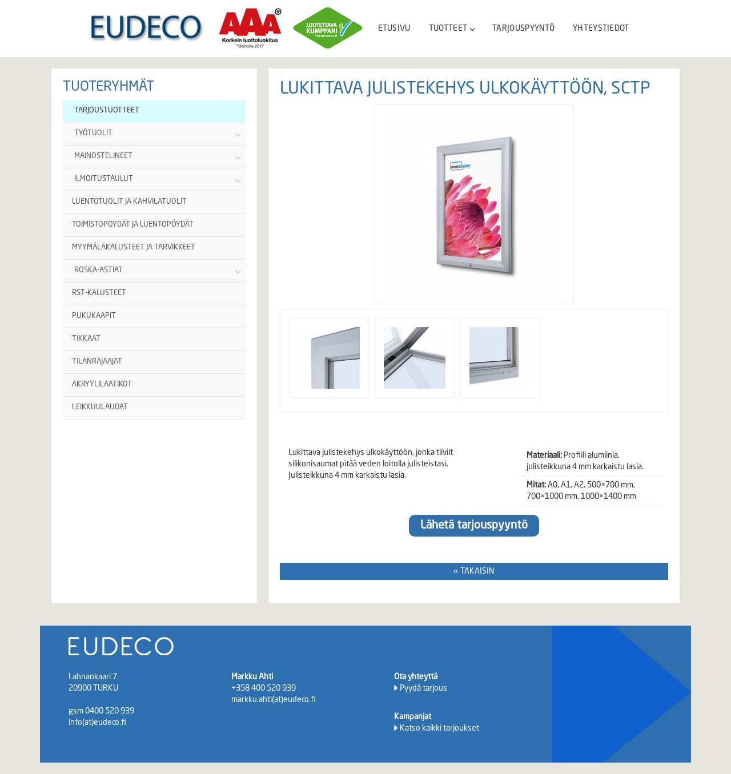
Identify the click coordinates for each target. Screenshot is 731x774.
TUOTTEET (451, 29)
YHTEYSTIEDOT (601, 29)
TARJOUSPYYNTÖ (523, 29)
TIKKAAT (86, 338)
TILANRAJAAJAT (97, 361)
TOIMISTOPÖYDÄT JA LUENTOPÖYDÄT (133, 224)
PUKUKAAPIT (94, 316)
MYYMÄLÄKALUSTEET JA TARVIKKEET (133, 247)
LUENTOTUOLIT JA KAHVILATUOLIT (129, 201)
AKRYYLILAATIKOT (102, 384)
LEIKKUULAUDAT (100, 407)
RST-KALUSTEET (99, 293)
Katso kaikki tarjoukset (439, 728)
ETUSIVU (394, 29)
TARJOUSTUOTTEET (106, 110)
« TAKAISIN (474, 571)
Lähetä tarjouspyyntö (474, 525)
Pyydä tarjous (423, 688)
